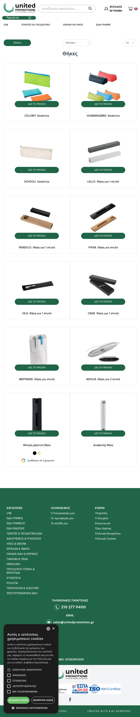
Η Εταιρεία (101, 518)
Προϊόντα (19, 18)
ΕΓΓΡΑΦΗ (116, 11)
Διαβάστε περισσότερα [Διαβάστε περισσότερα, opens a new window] (36, 662)
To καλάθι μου (59, 523)
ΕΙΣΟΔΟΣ (116, 7)
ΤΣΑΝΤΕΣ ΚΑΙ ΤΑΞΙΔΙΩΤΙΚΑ (35, 24)
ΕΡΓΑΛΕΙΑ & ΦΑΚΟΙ (18, 549)
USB (6, 24)
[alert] (31, 668)
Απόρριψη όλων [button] (43, 700)
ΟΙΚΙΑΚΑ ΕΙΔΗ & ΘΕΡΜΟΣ (22, 554)
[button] (31, 708)
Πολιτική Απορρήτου (108, 533)
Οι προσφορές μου (62, 518)
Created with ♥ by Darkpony (109, 711)
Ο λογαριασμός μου (63, 513)
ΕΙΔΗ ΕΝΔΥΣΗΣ (15, 528)
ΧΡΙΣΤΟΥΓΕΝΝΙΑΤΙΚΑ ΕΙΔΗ (22, 593)
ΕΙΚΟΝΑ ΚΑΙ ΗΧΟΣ (73, 24)
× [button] (53, 628)
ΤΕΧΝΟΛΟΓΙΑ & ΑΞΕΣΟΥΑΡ (23, 588)
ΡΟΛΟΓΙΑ (12, 583)
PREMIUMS (13, 564)
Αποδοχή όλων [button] (18, 700)
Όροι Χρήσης (103, 528)
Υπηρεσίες (101, 513)
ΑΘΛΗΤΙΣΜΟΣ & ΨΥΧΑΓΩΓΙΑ (24, 538)
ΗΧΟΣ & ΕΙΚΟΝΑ (16, 544)
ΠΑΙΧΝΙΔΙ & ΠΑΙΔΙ (17, 559)
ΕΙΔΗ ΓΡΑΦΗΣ (103, 24)
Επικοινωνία (102, 523)
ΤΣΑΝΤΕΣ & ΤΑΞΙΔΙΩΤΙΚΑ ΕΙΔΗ (24, 533)
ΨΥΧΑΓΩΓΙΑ (13, 578)
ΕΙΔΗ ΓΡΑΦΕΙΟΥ (16, 523)
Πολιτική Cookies (105, 538)
